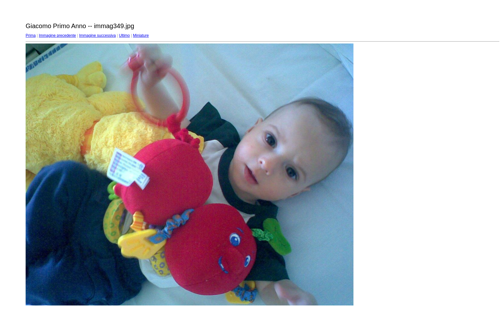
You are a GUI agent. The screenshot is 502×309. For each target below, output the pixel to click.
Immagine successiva (97, 35)
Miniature (141, 35)
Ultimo (124, 35)
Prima (31, 35)
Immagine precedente (57, 35)
